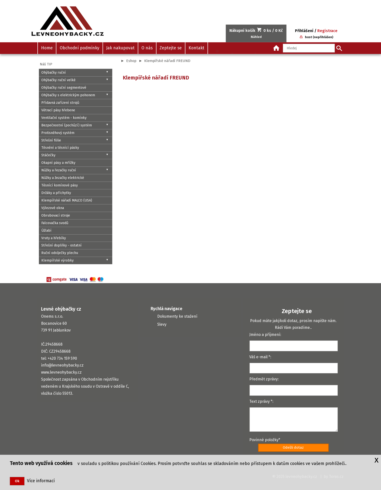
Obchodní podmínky (79, 48)
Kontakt (196, 48)
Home (47, 48)
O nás (147, 48)
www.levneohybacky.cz (61, 372)
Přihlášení (304, 30)
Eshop (131, 61)
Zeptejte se (171, 48)
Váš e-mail (258, 357)
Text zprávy (259, 401)
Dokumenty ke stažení (177, 316)
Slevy (161, 324)
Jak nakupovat (120, 48)
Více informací (40, 480)
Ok (17, 481)
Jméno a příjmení (264, 334)
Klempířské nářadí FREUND (167, 61)
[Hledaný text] (309, 48)
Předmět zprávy (263, 379)
